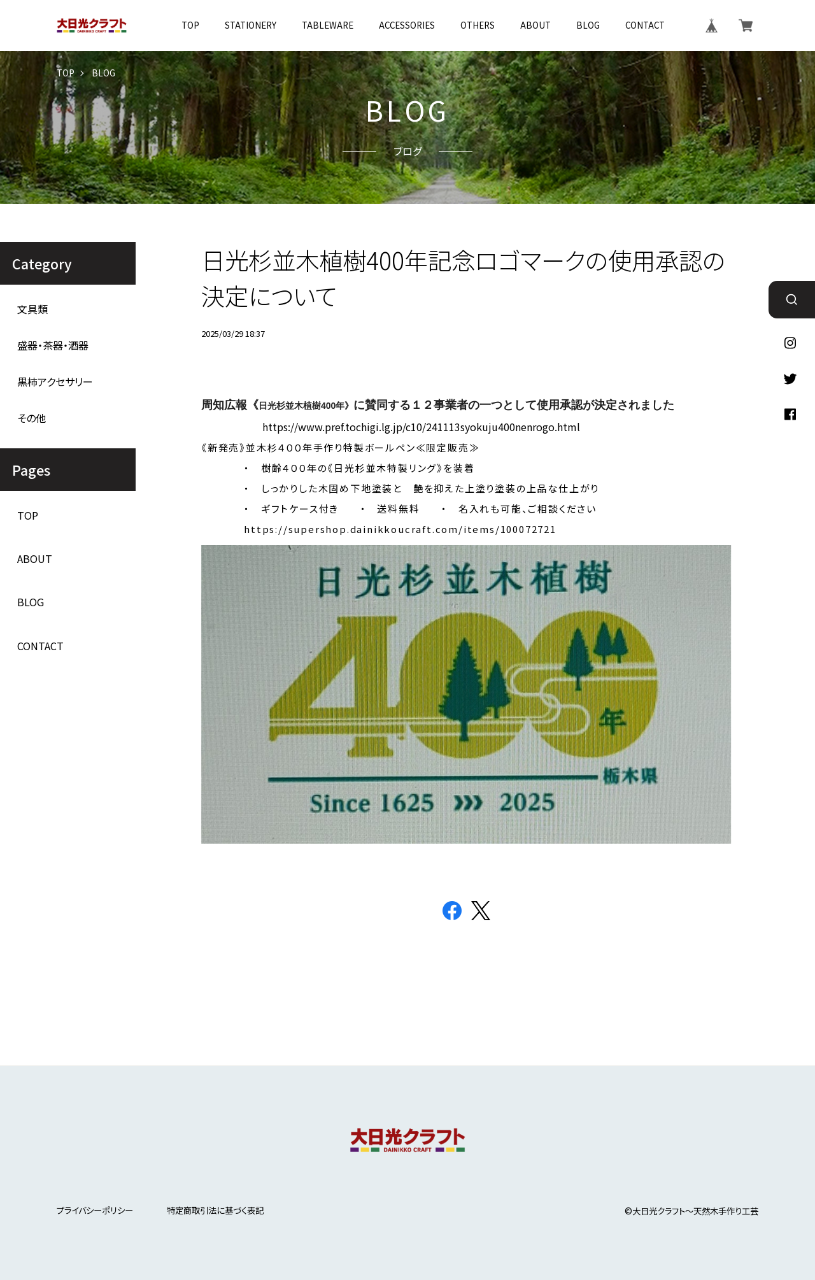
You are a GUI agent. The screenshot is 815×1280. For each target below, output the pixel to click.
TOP (190, 25)
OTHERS (477, 25)
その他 (31, 418)
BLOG (588, 25)
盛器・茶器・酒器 (53, 345)
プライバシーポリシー (95, 1210)
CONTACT (645, 25)
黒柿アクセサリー (55, 381)
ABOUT (535, 25)
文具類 (32, 309)
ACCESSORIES (407, 25)
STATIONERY (250, 25)
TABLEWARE (327, 25)
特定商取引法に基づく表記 (215, 1210)
